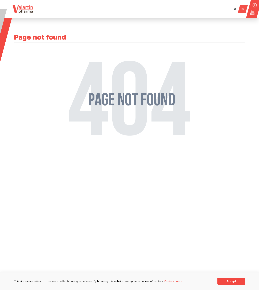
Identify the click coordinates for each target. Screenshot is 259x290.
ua (237, 9)
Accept (231, 281)
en (244, 9)
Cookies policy (173, 281)
